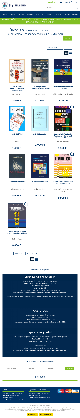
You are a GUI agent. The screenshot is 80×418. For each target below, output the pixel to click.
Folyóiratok (21, 15)
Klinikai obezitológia (40, 184)
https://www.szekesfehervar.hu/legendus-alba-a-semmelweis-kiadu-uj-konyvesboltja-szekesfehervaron (40, 299)
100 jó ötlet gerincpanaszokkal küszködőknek (17, 90)
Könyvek (4, 15)
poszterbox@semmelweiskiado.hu (43, 322)
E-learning (75, 15)
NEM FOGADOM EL (46, 415)
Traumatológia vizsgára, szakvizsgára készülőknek (17, 234)
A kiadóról (58, 15)
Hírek (43, 15)
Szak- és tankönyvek (38, 32)
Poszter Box (50, 15)
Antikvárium (30, 15)
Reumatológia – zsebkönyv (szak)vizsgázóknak (62, 185)
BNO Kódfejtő (17, 136)
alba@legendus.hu (42, 288)
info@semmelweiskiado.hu (42, 343)
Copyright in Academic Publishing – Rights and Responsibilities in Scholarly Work (63, 139)
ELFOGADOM (32, 415)
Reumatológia (58, 36)
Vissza (67, 40)
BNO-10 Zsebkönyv (40, 136)
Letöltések (67, 15)
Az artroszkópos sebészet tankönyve (63, 90)
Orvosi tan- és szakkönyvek (28, 36)
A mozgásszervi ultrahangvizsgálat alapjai (40, 90)
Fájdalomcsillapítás (17, 184)
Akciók (37, 15)
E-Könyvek (12, 15)
